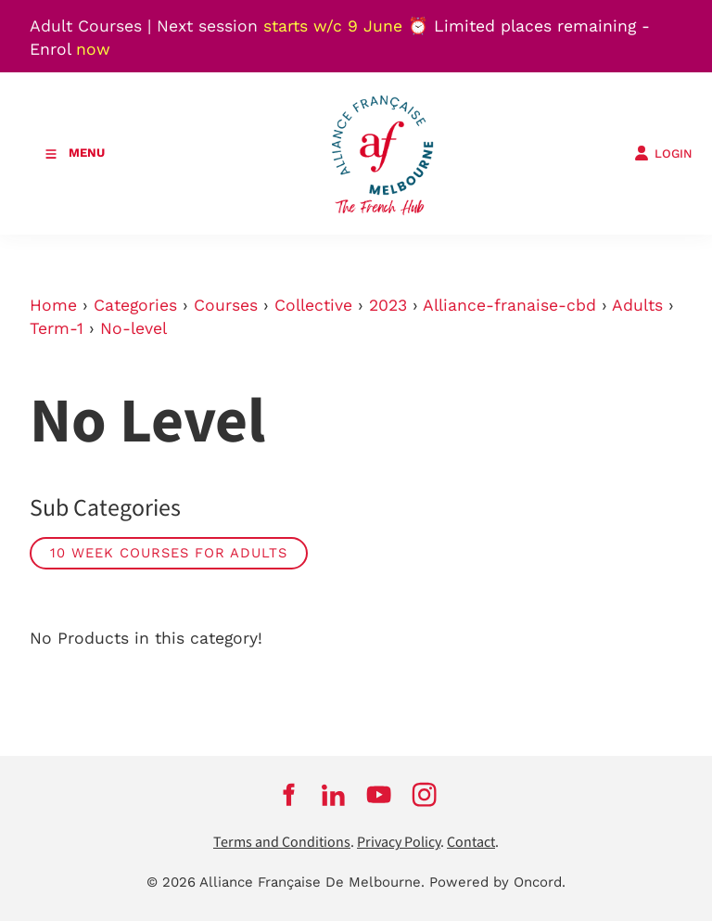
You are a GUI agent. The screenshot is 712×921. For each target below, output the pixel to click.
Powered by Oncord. (497, 882)
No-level (133, 328)
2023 (388, 305)
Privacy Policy (398, 842)
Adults (637, 305)
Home (53, 305)
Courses (226, 305)
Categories (135, 305)
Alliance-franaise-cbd (509, 305)
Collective (313, 305)
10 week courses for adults (168, 552)
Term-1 (56, 328)
